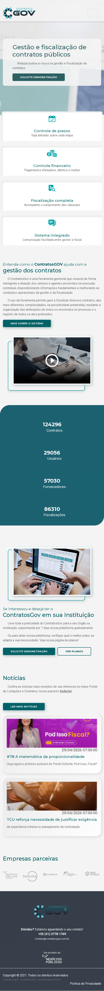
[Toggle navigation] (92, 13)
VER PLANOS (75, 651)
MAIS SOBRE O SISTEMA (27, 323)
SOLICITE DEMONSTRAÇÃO (38, 77)
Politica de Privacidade (85, 984)
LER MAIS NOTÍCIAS (24, 706)
